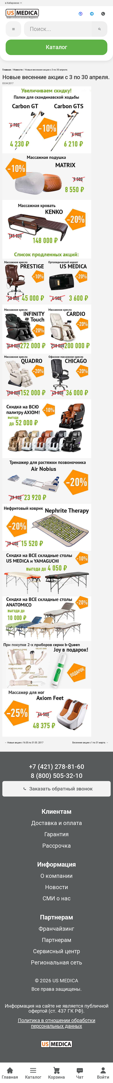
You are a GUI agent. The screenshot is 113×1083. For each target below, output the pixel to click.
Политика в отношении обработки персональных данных (56, 1024)
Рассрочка (56, 846)
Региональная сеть (56, 963)
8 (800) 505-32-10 (56, 777)
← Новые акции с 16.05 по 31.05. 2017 (24, 743)
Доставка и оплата (56, 824)
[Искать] (99, 30)
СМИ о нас (57, 899)
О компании (56, 877)
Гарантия (56, 835)
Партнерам (56, 941)
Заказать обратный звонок (56, 790)
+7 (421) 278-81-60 (56, 768)
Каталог (56, 48)
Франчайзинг (56, 930)
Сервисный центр (56, 952)
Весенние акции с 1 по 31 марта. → (90, 743)
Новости (18, 71)
